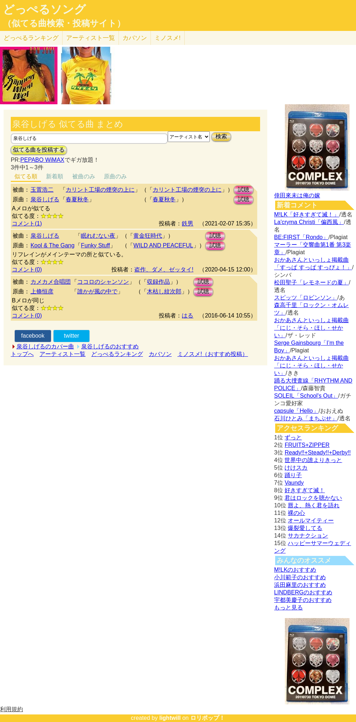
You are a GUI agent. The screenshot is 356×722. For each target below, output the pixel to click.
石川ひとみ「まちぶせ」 (305, 418)
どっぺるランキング (117, 354)
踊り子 (293, 475)
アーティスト (90, 38)
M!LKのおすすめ (295, 570)
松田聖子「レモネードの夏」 (311, 282)
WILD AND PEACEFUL (163, 245)
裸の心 (296, 513)
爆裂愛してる (305, 528)
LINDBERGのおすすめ (303, 592)
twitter (71, 336)
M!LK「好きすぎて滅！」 (306, 214)
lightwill (170, 718)
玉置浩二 (42, 190)
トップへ (22, 354)
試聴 (243, 190)
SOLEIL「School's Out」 (306, 396)
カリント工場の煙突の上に (100, 190)
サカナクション (308, 536)
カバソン (134, 38)
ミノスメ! (167, 38)
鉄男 (187, 223)
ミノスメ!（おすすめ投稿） (212, 354)
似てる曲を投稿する (39, 150)
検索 (221, 136)
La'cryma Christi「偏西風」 (309, 222)
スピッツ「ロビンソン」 (305, 297)
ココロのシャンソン (103, 282)
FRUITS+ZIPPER (307, 445)
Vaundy (294, 483)
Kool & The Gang (52, 245)
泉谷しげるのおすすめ (110, 346)
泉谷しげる (45, 199)
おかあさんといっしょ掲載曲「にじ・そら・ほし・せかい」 (311, 327)
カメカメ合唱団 (51, 282)
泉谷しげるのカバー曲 (45, 346)
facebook (33, 336)
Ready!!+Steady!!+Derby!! (318, 452)
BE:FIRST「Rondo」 (301, 237)
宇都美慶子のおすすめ (303, 600)
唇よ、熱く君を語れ (313, 505)
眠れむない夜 (98, 236)
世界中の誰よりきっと (313, 460)
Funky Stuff (95, 245)
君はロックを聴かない (313, 498)
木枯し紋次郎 (164, 291)
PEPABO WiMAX (42, 160)
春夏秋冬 (77, 199)
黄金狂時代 (147, 236)
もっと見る (288, 607)
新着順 (54, 176)
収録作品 (158, 282)
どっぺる (31, 38)
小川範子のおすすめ (300, 577)
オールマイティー (311, 520)
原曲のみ (115, 176)
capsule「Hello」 (296, 411)
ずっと (293, 437)
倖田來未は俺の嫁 (297, 195)
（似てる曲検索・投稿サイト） (64, 23)
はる (187, 315)
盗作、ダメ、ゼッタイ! (163, 269)
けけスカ (296, 468)
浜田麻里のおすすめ (300, 585)
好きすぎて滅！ (305, 490)
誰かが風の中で (97, 291)
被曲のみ (83, 176)
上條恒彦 (42, 291)
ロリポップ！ (207, 718)
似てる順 (25, 176)
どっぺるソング (44, 9)
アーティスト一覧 (62, 354)
